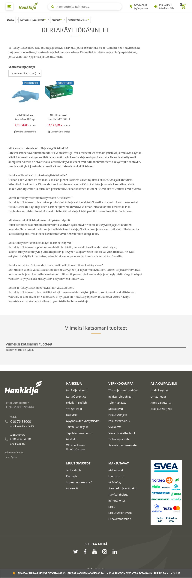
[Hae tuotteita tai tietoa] (85, 6)
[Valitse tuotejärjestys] (24, 73)
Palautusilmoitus (119, 421)
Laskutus (71, 415)
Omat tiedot (158, 397)
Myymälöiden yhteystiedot (83, 421)
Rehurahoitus (116, 500)
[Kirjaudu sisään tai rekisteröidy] (164, 6)
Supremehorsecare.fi (79, 482)
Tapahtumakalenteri (79, 433)
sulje (175, 573)
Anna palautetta (161, 403)
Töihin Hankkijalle (77, 427)
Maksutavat (115, 409)
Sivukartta (115, 427)
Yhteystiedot (74, 409)
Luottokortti (116, 476)
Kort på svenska (76, 397)
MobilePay (114, 482)
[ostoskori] (183, 6)
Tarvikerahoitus (118, 494)
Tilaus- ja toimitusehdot (123, 390)
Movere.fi (72, 488)
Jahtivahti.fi (73, 470)
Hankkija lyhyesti (76, 390)
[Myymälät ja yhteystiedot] (139, 6)
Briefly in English (76, 403)
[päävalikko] (9, 6)
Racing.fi (71, 476)
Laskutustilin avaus (120, 513)
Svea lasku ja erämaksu (122, 488)
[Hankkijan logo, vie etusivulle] (29, 6)
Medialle (71, 439)
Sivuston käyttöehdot (121, 433)
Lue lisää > (161, 573)
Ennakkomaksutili (119, 519)
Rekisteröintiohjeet (120, 397)
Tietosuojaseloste (119, 439)
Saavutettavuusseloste (122, 445)
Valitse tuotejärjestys (21, 67)
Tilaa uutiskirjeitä (161, 409)
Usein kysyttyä (159, 390)
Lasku (111, 507)
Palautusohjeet (117, 415)
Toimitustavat (117, 403)
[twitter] (76, 551)
